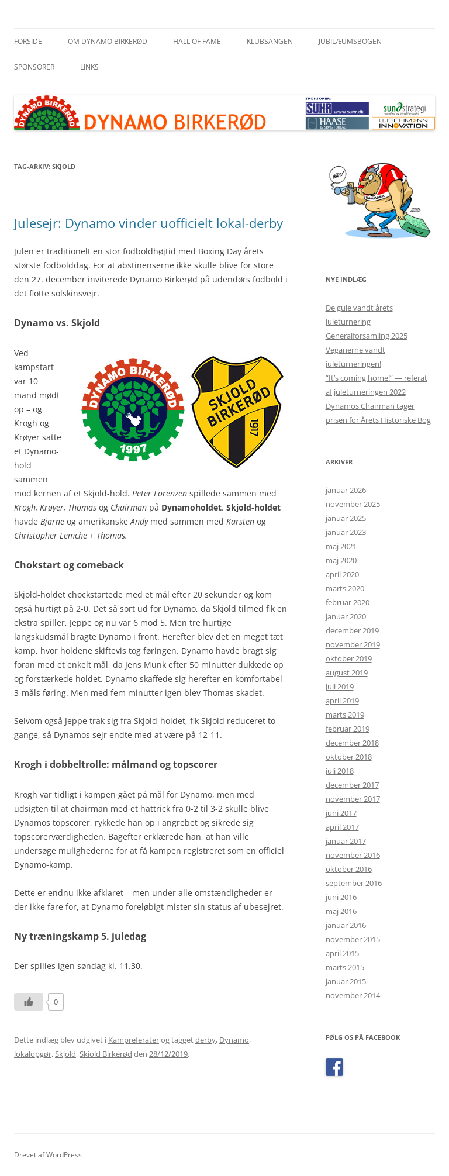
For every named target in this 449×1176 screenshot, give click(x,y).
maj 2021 (341, 546)
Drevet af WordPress (48, 1155)
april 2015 (342, 953)
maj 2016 (341, 911)
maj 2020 (341, 560)
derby (205, 1039)
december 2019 (352, 630)
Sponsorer (34, 67)
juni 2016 (341, 897)
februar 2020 (347, 602)
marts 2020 (345, 588)
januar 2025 (346, 518)
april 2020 (342, 574)
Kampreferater (133, 1039)
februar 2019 (347, 728)
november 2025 (353, 504)
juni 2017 (341, 813)
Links (89, 67)
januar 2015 (346, 981)
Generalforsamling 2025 (366, 335)
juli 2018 (340, 770)
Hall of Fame (197, 41)
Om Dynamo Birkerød (107, 41)
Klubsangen (270, 41)
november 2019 (353, 644)
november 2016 (353, 855)
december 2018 (352, 742)
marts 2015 (345, 967)
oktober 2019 (349, 658)
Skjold (65, 1054)
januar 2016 (346, 925)
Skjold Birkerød (106, 1054)
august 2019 (347, 672)
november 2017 (353, 799)
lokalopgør (32, 1054)
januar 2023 (346, 532)
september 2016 (354, 883)
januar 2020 (346, 616)
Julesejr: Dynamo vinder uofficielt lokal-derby (148, 223)
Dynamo (234, 1039)
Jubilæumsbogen (350, 41)
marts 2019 (345, 714)
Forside (28, 41)
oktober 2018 (349, 756)
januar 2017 (346, 841)
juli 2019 (340, 686)
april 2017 (342, 827)
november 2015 (353, 939)
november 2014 (353, 995)
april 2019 (342, 700)
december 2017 (352, 785)
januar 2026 (346, 490)
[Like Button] (28, 1002)
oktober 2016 (349, 869)
